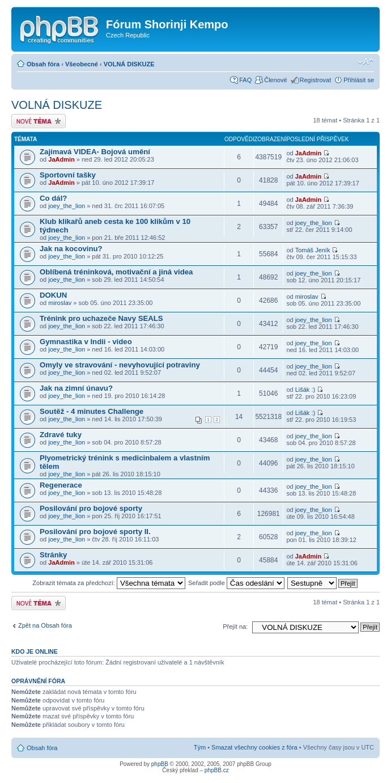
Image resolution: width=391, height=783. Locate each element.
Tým (200, 747)
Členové (275, 80)
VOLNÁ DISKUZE (129, 64)
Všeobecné (81, 64)
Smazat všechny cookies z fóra (254, 747)
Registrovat (316, 80)
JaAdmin (61, 159)
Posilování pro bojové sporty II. (95, 531)
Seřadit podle (236, 582)
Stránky (53, 555)
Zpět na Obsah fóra (45, 625)
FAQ (245, 80)
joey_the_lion (66, 205)
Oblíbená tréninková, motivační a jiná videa (116, 272)
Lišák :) (305, 389)
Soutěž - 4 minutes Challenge (91, 411)
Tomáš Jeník (312, 250)
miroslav (59, 302)
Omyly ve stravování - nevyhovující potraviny (120, 365)
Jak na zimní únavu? (76, 388)
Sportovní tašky (68, 175)
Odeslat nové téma (38, 121)
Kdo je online (34, 651)
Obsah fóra (43, 64)
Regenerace (61, 485)
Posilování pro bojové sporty (91, 508)
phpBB (159, 764)
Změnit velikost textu (366, 62)
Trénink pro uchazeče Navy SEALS (101, 318)
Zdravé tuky (61, 434)
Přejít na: (235, 626)
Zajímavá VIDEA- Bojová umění (95, 151)
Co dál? (53, 198)
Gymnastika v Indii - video (86, 341)
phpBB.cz (217, 770)
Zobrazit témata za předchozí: (108, 582)
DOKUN (53, 295)
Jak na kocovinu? (71, 248)
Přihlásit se (358, 80)
